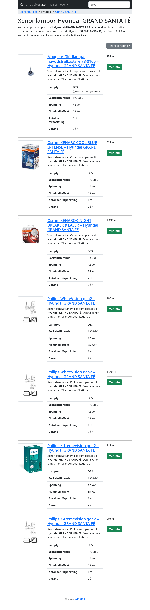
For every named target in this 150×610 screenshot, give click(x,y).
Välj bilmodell (58, 4)
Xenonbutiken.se (33, 4)
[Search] (109, 4)
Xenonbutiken (29, 12)
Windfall (80, 599)
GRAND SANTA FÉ (66, 12)
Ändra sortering (118, 46)
